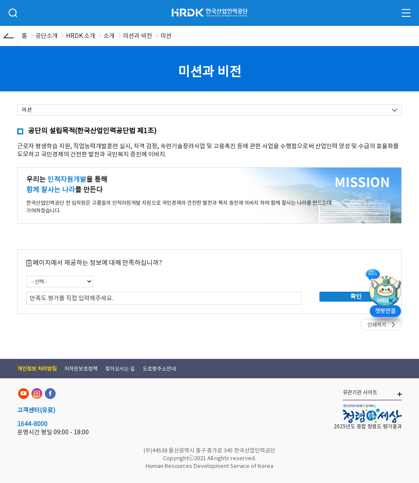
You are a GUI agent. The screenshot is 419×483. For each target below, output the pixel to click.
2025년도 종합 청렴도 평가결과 (368, 426)
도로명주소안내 (159, 368)
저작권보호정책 (80, 368)
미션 (26, 109)
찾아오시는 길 (120, 368)
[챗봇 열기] (385, 295)
